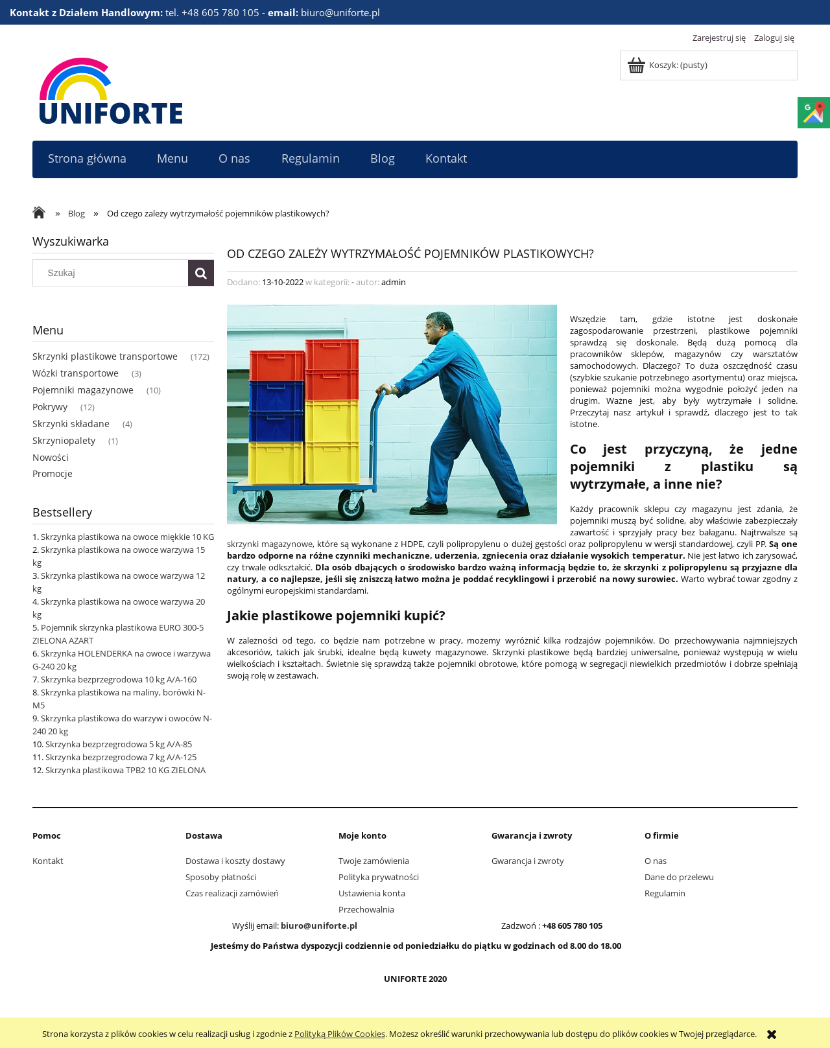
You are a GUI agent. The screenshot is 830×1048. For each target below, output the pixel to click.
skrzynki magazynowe (270, 544)
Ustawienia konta (371, 893)
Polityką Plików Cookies (339, 1034)
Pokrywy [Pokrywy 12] (49, 407)
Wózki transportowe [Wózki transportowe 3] (75, 373)
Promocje (52, 473)
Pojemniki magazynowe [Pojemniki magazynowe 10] (83, 390)
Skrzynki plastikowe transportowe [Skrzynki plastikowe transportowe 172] (105, 356)
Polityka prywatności (378, 877)
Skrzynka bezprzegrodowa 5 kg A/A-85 (118, 744)
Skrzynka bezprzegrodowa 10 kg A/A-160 (118, 679)
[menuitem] (86, 158)
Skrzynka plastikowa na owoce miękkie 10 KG (127, 536)
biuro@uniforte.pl (319, 925)
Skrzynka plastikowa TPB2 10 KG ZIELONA (125, 770)
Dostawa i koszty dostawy (235, 861)
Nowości (50, 457)
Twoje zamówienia (373, 861)
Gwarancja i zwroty (528, 861)
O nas (656, 861)
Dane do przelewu (679, 877)
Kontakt (48, 861)
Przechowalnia (366, 909)
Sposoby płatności (220, 877)
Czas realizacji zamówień (232, 893)
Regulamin (665, 893)
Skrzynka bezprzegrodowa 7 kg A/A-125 (120, 757)
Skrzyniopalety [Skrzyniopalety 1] (63, 440)
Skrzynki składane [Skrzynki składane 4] (71, 423)
